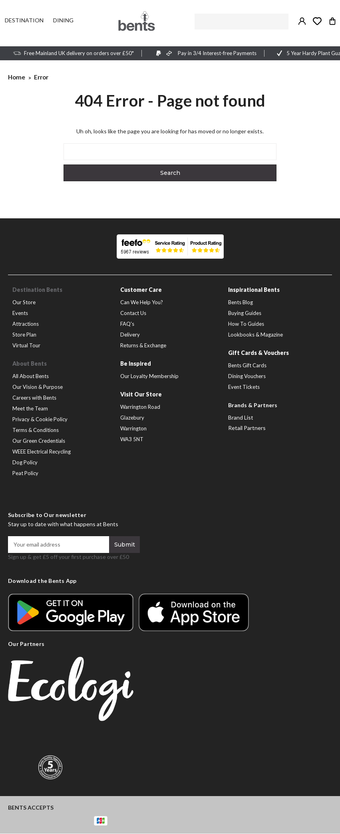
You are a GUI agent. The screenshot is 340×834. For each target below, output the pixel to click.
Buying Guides (244, 313)
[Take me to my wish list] (317, 21)
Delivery (130, 335)
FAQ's (127, 324)
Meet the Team (30, 409)
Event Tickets (244, 387)
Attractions (25, 324)
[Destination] (24, 20)
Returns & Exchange (143, 346)
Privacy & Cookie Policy (40, 419)
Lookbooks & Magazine (255, 335)
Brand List (240, 417)
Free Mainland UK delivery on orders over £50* (79, 53)
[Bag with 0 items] (332, 21)
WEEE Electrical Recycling (41, 452)
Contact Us (133, 313)
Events (20, 313)
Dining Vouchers (247, 376)
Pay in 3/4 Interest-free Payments (217, 53)
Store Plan (24, 335)
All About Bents (30, 376)
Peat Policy (25, 473)
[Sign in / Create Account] (302, 21)
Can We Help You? (141, 302)
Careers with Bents (34, 398)
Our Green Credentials (38, 441)
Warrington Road (140, 407)
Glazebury (132, 418)
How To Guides (246, 324)
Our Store (24, 302)
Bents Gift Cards (247, 366)
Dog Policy (25, 463)
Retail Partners (247, 428)
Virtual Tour (26, 346)
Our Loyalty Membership (149, 376)
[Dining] (63, 20)
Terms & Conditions (35, 430)
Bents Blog (240, 302)
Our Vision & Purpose (37, 387)
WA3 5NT (131, 439)
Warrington (133, 429)
